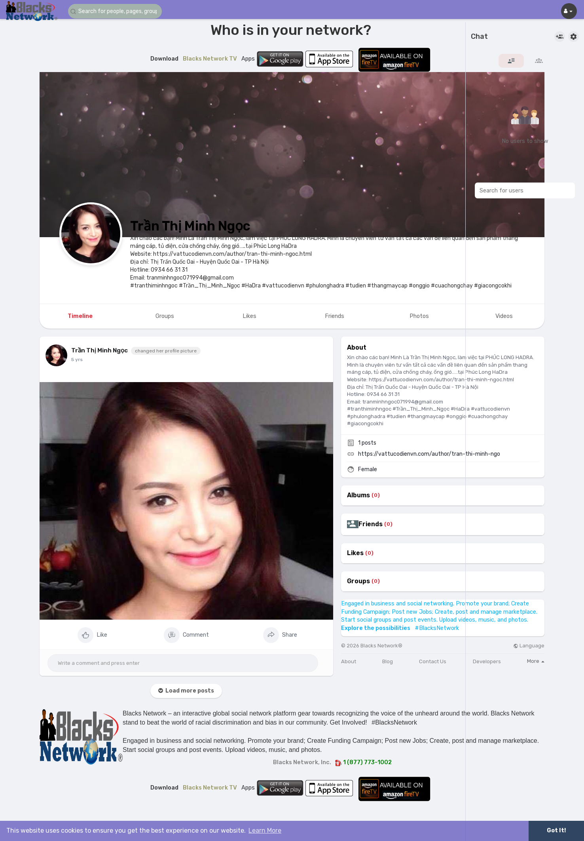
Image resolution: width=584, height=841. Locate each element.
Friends (370, 524)
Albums (358, 495)
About (348, 661)
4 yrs (77, 359)
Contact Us (432, 661)
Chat (479, 37)
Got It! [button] (556, 830)
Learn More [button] (264, 830)
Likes (355, 553)
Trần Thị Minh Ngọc (190, 226)
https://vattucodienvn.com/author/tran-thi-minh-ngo (429, 454)
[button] (115, 11)
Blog (387, 661)
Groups (358, 581)
